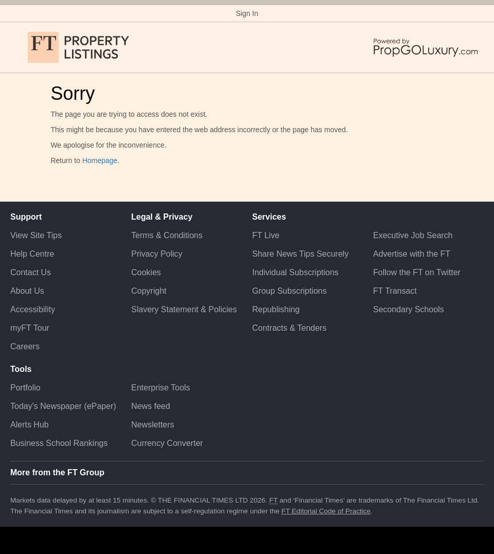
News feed (150, 406)
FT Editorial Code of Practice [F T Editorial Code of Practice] (326, 511)
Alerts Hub (29, 424)
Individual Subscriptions (295, 272)
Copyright (148, 291)
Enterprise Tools (160, 387)
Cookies (146, 272)
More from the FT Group (57, 472)
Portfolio (25, 387)
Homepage (100, 160)
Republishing (276, 309)
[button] (15, 47)
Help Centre (32, 253)
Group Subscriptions (289, 291)
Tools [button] (20, 369)
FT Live (266, 235)
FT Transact (395, 291)
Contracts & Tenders (289, 328)
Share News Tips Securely (300, 253)
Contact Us (30, 272)
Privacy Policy (156, 253)
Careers (25, 346)
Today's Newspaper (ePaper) (63, 406)
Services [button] (269, 216)
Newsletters (152, 424)
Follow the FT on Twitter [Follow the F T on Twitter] (417, 272)
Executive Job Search (413, 235)
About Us (27, 291)
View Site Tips (36, 235)
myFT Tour (29, 328)
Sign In (247, 13)
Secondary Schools (408, 309)
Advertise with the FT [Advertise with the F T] (411, 253)
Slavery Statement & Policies (183, 309)
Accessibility (32, 309)
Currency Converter (167, 443)
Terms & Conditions (167, 235)
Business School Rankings (58, 443)
